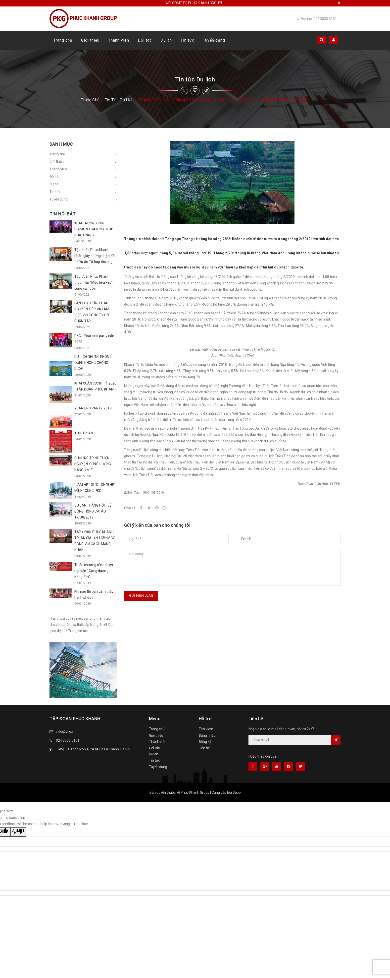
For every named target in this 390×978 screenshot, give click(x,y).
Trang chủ (62, 40)
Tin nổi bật (62, 213)
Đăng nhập (207, 735)
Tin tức (187, 40)
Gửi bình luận (141, 595)
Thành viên (118, 40)
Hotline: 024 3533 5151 (317, 19)
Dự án (166, 40)
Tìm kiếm (206, 729)
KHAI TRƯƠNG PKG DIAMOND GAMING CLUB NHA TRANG (93, 229)
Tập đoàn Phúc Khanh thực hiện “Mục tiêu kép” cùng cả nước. (93, 282)
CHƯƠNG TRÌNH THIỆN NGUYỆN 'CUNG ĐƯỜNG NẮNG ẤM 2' (92, 464)
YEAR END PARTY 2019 (93, 408)
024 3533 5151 (67, 740)
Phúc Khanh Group (195, 792)
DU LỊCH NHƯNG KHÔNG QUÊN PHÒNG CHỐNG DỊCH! (93, 363)
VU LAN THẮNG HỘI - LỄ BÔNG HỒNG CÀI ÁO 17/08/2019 (92, 511)
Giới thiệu (90, 40)
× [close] (339, 3)
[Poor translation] (18, 832)
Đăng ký (205, 742)
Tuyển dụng (214, 40)
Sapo (237, 792)
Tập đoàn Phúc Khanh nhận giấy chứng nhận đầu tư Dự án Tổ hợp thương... (95, 256)
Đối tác (145, 40)
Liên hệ (204, 748)
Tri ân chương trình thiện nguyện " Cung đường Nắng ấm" (93, 571)
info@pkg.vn (66, 731)
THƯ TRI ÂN (83, 433)
